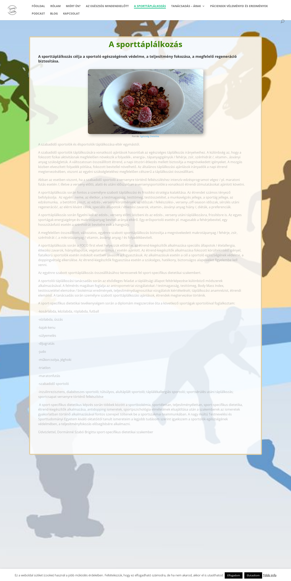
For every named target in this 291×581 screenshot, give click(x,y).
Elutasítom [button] (253, 575)
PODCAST (38, 13)
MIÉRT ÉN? (73, 6)
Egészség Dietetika (149, 136)
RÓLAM (55, 6)
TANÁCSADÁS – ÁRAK (186, 6)
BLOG (54, 13)
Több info (269, 575)
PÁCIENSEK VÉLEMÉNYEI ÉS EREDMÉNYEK (239, 6)
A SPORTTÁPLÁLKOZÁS (150, 6)
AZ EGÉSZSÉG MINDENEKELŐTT (107, 6)
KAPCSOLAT (71, 13)
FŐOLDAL (38, 6)
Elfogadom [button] (233, 575)
